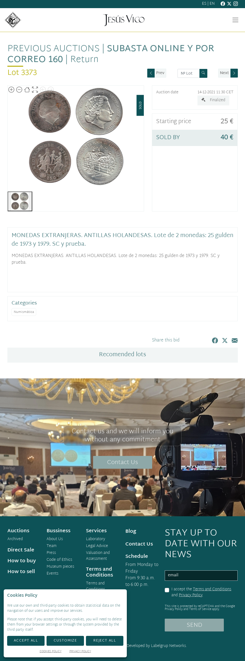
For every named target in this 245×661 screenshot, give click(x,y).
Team (52, 546)
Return (84, 60)
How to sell (21, 571)
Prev (160, 73)
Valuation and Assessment (98, 556)
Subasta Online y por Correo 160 (110, 54)
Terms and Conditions (212, 589)
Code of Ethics (59, 560)
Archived (15, 539)
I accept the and (201, 592)
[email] (201, 575)
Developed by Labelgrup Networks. (157, 646)
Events (52, 573)
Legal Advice (97, 546)
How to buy (21, 561)
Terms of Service (200, 609)
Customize (65, 641)
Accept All (26, 641)
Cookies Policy (51, 652)
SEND (194, 625)
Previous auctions (53, 49)
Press (51, 553)
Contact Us (122, 462)
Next (224, 73)
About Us (55, 539)
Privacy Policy (191, 595)
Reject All (104, 641)
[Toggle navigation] (235, 20)
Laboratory (95, 539)
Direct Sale (20, 550)
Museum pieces (60, 567)
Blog (130, 531)
